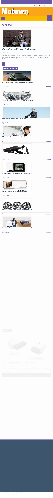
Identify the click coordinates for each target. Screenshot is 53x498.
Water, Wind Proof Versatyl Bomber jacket (19, 49)
